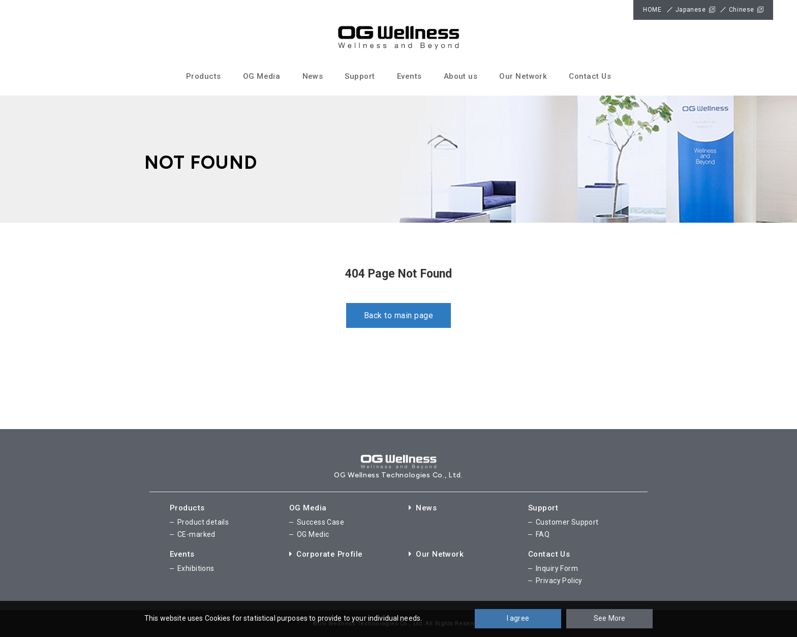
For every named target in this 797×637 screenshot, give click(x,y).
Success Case (320, 522)
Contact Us (590, 76)
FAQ (542, 534)
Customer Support (567, 522)
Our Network (523, 76)
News (312, 76)
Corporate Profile (326, 554)
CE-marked (196, 534)
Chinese (741, 9)
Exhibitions (195, 568)
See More (609, 618)
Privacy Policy (559, 580)
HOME (652, 9)
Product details (203, 522)
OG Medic (313, 534)
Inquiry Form (557, 568)
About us (461, 76)
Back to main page (398, 315)
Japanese (691, 9)
